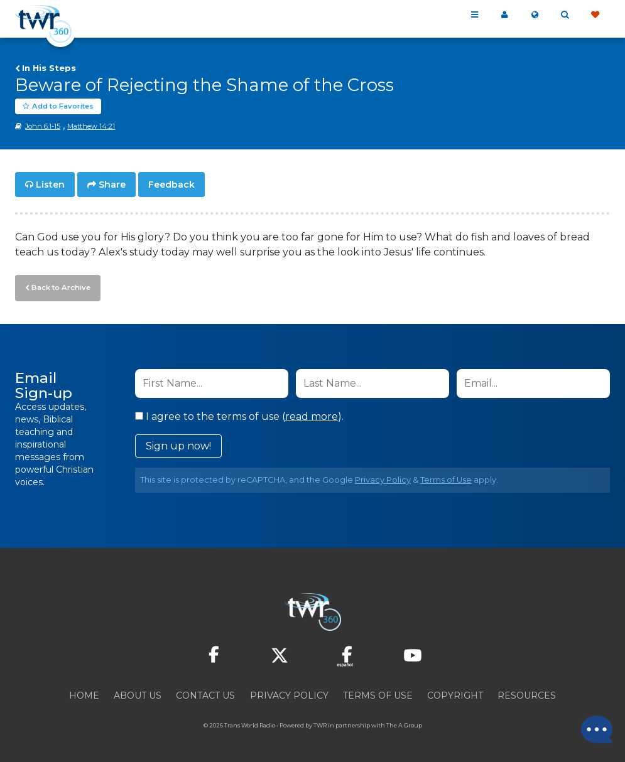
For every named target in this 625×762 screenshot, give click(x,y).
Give (595, 15)
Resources (526, 694)
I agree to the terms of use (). (239, 415)
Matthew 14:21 (91, 126)
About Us (137, 694)
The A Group (404, 724)
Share (112, 184)
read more (311, 415)
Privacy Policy (383, 478)
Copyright (455, 694)
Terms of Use (446, 478)
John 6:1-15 (42, 126)
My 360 (504, 15)
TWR (320, 724)
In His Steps (49, 68)
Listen (50, 184)
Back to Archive (59, 286)
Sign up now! (178, 445)
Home (84, 694)
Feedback (171, 184)
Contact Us (205, 694)
